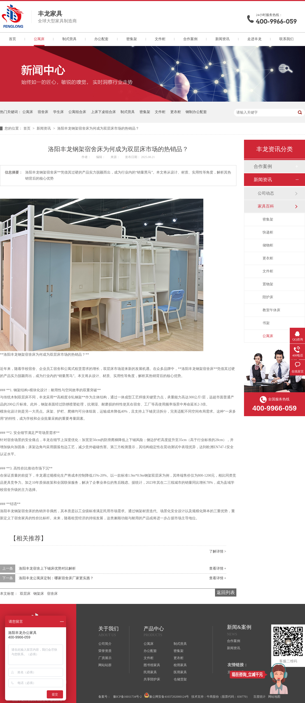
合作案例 (190, 39)
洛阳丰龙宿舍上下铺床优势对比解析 (47, 568)
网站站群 (105, 665)
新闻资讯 (222, 39)
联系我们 (286, 39)
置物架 (268, 284)
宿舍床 (43, 112)
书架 (266, 323)
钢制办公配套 (196, 112)
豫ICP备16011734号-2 (127, 696)
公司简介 (105, 644)
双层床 (25, 594)
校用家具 (180, 665)
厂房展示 (105, 658)
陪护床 (268, 297)
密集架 (131, 39)
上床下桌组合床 (103, 112)
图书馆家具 (152, 665)
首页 (12, 39)
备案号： (104, 696)
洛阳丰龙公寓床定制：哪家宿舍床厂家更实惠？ (56, 578)
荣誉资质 (105, 651)
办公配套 (101, 39)
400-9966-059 (276, 21)
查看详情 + (217, 568)
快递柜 (268, 232)
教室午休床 (271, 310)
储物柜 (268, 245)
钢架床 (38, 594)
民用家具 (150, 672)
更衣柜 (175, 112)
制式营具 (69, 39)
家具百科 (266, 206)
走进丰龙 (254, 39)
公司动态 (266, 193)
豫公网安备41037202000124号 (166, 695)
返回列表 (226, 592)
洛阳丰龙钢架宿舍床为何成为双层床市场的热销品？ (98, 128)
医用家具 (180, 672)
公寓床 (39, 39)
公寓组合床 (77, 112)
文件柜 (160, 39)
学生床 (58, 112)
